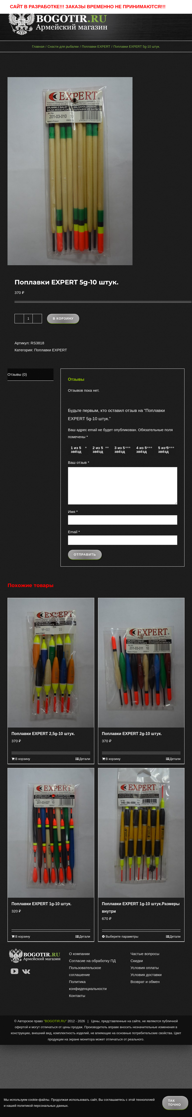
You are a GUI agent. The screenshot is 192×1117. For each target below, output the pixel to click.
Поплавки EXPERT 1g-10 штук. (42, 904)
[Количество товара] (28, 318)
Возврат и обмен (145, 982)
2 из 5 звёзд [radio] (97, 450)
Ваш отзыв (78, 462)
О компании (79, 954)
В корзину (63, 318)
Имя (73, 511)
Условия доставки (146, 975)
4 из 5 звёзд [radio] (141, 450)
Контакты (77, 995)
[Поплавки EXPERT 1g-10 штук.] (51, 833)
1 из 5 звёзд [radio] (76, 450)
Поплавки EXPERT (50, 350)
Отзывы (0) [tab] (17, 374)
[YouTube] (14, 971)
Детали (84, 759)
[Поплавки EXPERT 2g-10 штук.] (141, 663)
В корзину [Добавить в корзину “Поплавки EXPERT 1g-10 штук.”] (22, 936)
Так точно (174, 1103)
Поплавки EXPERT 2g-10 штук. (132, 734)
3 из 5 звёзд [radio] (119, 450)
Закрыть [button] (174, 7)
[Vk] (26, 971)
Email (74, 532)
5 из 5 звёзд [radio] (163, 450)
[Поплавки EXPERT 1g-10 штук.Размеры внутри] (141, 833)
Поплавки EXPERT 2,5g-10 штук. (43, 734)
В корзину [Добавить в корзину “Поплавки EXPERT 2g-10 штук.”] (113, 759)
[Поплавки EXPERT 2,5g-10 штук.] (51, 663)
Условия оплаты (144, 968)
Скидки (136, 961)
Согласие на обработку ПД (92, 961)
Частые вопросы (144, 954)
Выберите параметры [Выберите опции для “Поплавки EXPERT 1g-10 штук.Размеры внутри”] (122, 936)
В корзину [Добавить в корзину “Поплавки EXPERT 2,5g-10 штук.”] (22, 759)
